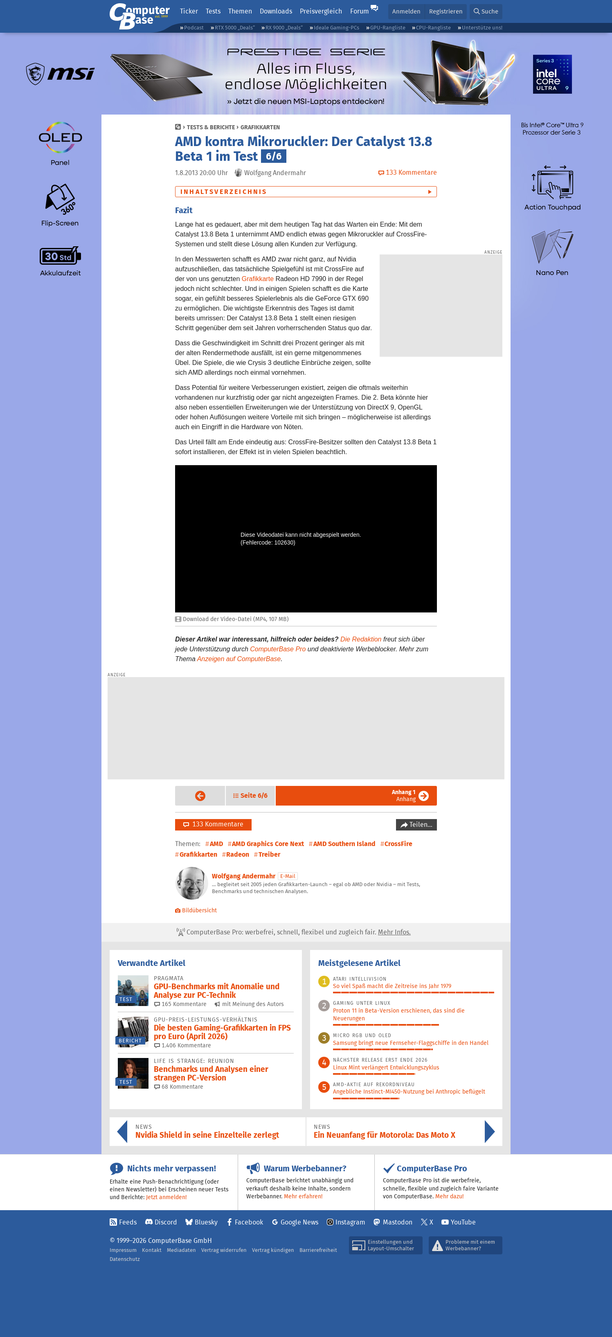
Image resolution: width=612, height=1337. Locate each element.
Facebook (249, 1222)
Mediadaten (181, 1250)
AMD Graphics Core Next (268, 844)
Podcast (194, 28)
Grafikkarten (260, 127)
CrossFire (398, 844)
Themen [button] (240, 11)
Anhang (404, 795)
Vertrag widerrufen (224, 1250)
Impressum (123, 1250)
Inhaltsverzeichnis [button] (224, 191)
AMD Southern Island (344, 844)
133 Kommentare (213, 824)
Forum (359, 11)
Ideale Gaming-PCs (336, 28)
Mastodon (397, 1222)
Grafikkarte (258, 278)
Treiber (269, 854)
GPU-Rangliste (387, 28)
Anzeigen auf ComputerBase (239, 658)
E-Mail (287, 876)
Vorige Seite (193, 796)
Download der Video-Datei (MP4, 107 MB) (232, 619)
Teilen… (420, 824)
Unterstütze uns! (482, 28)
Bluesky (206, 1222)
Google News (299, 1222)
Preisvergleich (321, 11)
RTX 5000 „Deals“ (235, 28)
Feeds (128, 1222)
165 (180, 1004)
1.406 (182, 1045)
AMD (216, 844)
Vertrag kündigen (273, 1250)
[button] (486, 11)
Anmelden (406, 11)
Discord (166, 1222)
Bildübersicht (196, 910)
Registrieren (446, 11)
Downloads (276, 11)
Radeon (237, 854)
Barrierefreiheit (318, 1250)
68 (178, 1087)
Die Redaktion (361, 639)
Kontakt (152, 1250)
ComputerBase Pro (278, 649)
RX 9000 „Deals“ (284, 28)
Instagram (350, 1222)
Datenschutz (125, 1259)
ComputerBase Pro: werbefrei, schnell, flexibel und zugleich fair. (294, 932)
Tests (213, 11)
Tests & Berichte (211, 127)
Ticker (189, 11)
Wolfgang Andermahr (243, 876)
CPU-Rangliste (433, 28)
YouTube (463, 1222)
